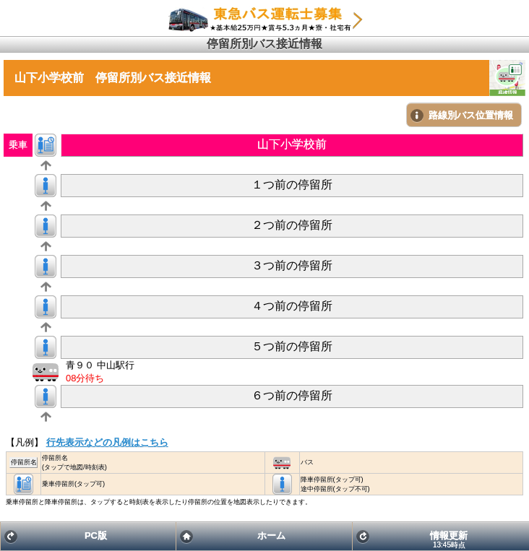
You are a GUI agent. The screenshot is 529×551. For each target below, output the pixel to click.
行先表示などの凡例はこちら (107, 442)
